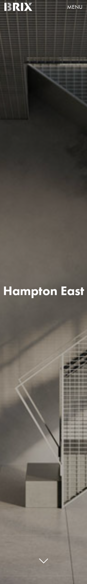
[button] (73, 7)
